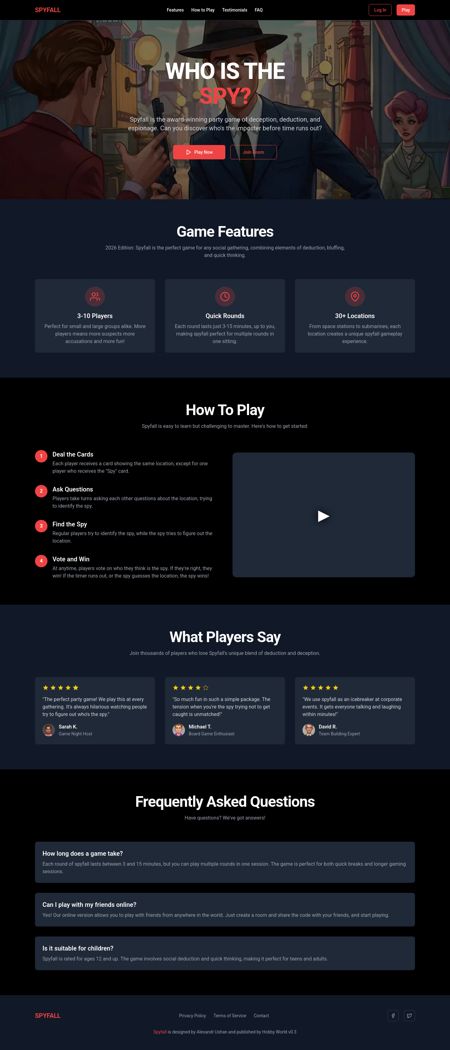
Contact (261, 1015)
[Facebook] (393, 1015)
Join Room (253, 152)
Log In (380, 9)
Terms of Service (229, 1015)
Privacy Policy (192, 1015)
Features (175, 9)
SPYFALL (48, 10)
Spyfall (160, 1031)
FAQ (258, 9)
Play (406, 9)
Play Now (199, 152)
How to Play (202, 9)
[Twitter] (409, 1015)
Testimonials (235, 9)
